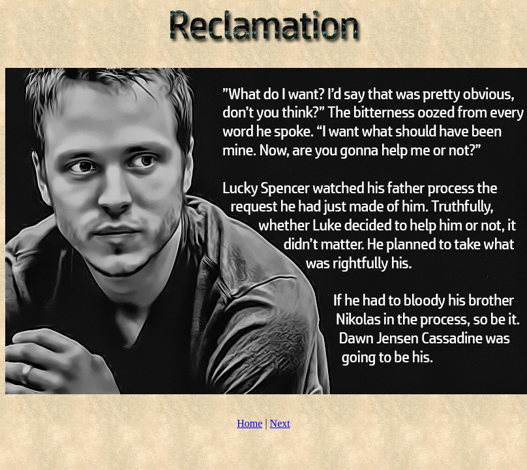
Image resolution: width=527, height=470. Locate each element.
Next (280, 423)
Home (249, 423)
